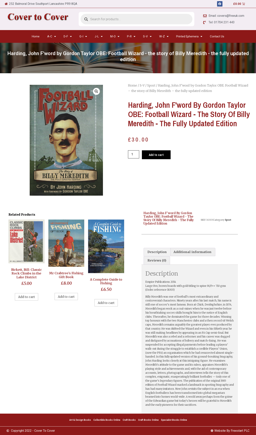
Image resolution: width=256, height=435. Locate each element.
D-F (68, 36)
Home (36, 36)
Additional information (192, 252)
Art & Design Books (80, 420)
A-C (51, 36)
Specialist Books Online (174, 420)
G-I (83, 36)
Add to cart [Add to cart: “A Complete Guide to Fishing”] (106, 303)
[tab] (157, 252)
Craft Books (129, 420)
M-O (114, 36)
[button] (96, 91)
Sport (151, 85)
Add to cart (156, 155)
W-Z (163, 36)
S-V (147, 36)
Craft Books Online (148, 420)
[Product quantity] (133, 154)
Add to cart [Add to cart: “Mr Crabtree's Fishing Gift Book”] (66, 297)
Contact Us (217, 36)
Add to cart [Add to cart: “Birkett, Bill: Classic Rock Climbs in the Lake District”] (26, 297)
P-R (131, 36)
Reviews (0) (156, 260)
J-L (99, 36)
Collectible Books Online (106, 420)
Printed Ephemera (189, 36)
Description (157, 252)
